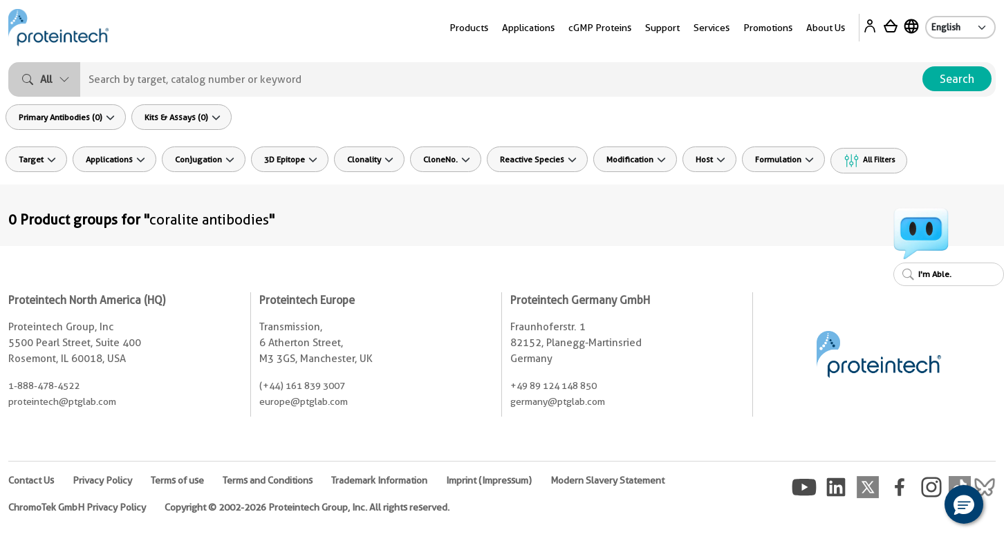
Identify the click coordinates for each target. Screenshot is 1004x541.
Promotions (767, 27)
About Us (825, 27)
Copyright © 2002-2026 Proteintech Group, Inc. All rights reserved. (307, 507)
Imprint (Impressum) (489, 480)
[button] (964, 504)
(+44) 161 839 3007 (302, 385)
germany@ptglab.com (557, 401)
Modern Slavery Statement (607, 480)
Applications (528, 27)
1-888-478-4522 (44, 385)
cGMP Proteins (599, 27)
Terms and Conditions (268, 480)
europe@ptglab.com (303, 401)
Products (468, 27)
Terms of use (177, 480)
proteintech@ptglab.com (62, 401)
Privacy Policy (102, 480)
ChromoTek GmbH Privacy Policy (77, 507)
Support (662, 27)
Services (711, 27)
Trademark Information (379, 480)
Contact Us (31, 480)
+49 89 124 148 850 (553, 385)
